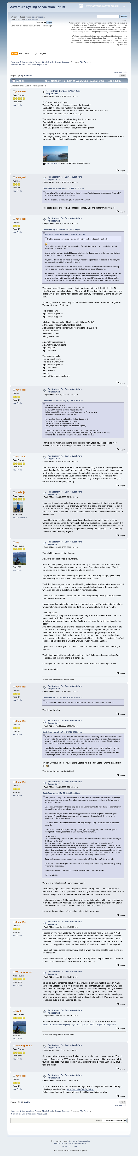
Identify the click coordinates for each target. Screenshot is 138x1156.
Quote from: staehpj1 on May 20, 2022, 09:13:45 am (62, 732)
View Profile (17, 105)
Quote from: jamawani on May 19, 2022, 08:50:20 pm (63, 401)
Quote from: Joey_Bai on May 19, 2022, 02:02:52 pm (65, 234)
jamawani (20, 91)
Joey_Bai (20, 177)
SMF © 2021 (68, 1143)
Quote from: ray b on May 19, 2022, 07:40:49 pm (61, 229)
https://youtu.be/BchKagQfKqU (80, 1089)
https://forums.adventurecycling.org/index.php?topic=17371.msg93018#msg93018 (79, 1024)
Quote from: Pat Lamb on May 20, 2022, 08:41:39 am (63, 697)
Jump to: (99, 1120)
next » (125, 72)
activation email (32, 19)
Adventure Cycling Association (79, 1141)
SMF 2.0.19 (58, 1143)
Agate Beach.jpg (50, 163)
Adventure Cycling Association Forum (37, 7)
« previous (118, 72)
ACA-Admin (84, 62)
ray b (18, 542)
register (41, 17)
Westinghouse (23, 972)
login (34, 17)
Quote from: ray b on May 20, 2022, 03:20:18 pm (61, 793)
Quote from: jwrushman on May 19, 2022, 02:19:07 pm (63, 188)
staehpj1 (20, 492)
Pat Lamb (20, 456)
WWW (24, 518)
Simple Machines (80, 1143)
